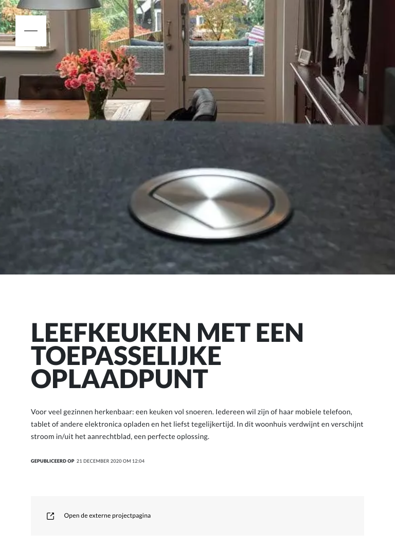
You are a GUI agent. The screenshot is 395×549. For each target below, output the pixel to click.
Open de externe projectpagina (98, 515)
